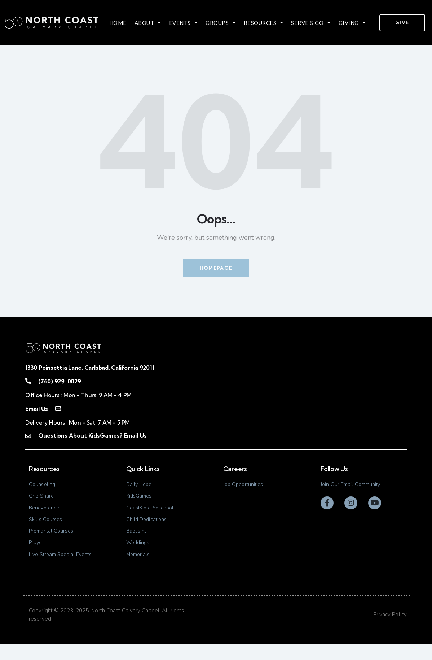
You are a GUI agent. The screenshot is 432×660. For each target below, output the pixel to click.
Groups (221, 22)
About (148, 22)
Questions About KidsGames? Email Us (91, 436)
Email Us (36, 410)
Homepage (216, 268)
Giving (352, 22)
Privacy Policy (390, 630)
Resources (263, 22)
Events (183, 22)
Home (118, 22)
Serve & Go (311, 22)
